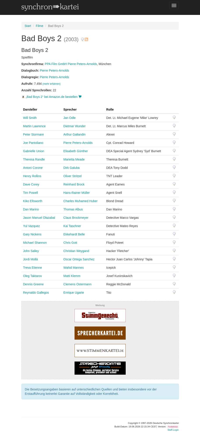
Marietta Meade (74, 159)
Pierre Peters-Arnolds (54, 70)
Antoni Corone (33, 167)
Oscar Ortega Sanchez (78, 259)
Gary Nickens (32, 234)
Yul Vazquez (31, 226)
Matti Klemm (71, 276)
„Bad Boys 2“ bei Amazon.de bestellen (51, 97)
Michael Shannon (35, 242)
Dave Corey (31, 184)
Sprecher (70, 109)
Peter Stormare (33, 134)
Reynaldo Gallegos (36, 292)
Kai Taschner (72, 226)
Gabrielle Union (33, 151)
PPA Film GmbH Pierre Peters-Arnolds (71, 64)
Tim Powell (30, 192)
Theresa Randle (34, 159)
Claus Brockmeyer (75, 217)
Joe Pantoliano (33, 143)
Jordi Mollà (30, 259)
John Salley (31, 251)
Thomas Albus (73, 209)
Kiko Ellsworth (32, 201)
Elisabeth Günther (75, 151)
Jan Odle (69, 118)
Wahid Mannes (73, 267)
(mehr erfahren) (51, 83)
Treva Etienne (32, 267)
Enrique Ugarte (73, 292)
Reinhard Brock (74, 184)
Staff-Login (173, 430)
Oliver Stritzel (72, 176)
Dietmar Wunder (74, 126)
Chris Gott (70, 242)
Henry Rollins (32, 176)
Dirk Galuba (71, 167)
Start (28, 26)
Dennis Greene (33, 284)
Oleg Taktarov (32, 276)
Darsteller (30, 109)
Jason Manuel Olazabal (39, 217)
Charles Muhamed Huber (80, 201)
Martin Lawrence (34, 126)
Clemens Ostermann (77, 284)
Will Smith (30, 118)
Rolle (110, 109)
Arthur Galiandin (74, 134)
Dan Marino (31, 209)
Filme (39, 26)
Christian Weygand (76, 251)
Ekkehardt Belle (74, 234)
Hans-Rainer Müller (76, 192)
